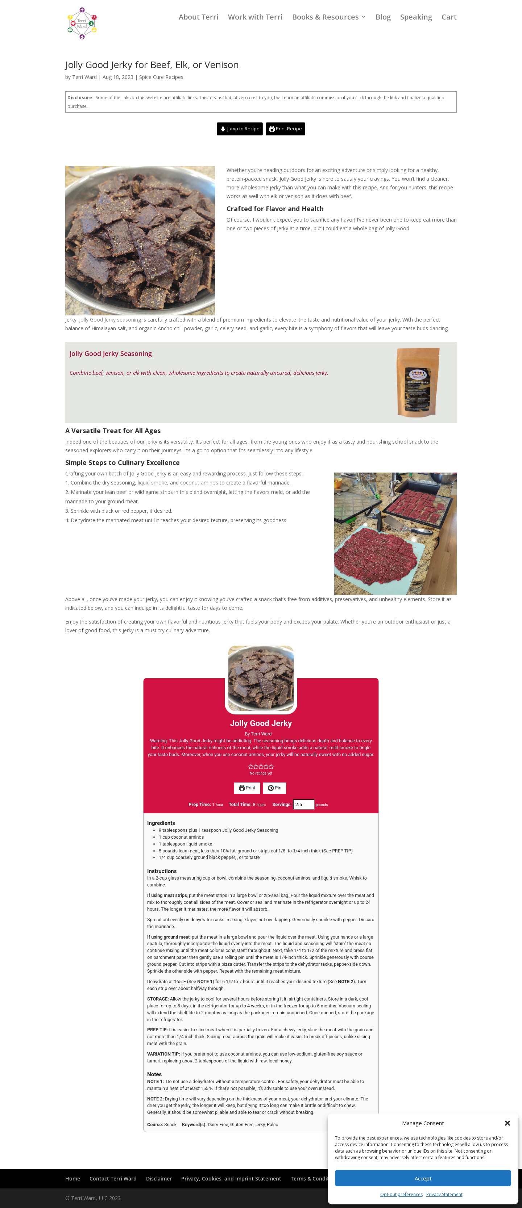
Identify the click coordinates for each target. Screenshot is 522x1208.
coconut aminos (199, 482)
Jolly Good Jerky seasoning (110, 319)
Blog (383, 30)
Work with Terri (255, 30)
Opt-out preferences (401, 1194)
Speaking (416, 30)
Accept (423, 1178)
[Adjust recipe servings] (304, 804)
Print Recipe (285, 129)
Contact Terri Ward (113, 1178)
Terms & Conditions (315, 1178)
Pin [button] (274, 787)
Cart (449, 30)
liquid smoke (152, 482)
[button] (507, 1123)
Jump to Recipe (239, 129)
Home (72, 1178)
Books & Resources (325, 30)
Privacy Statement (444, 1194)
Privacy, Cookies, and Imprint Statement (231, 1178)
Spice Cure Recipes (161, 77)
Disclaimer (159, 1178)
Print (247, 787)
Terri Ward (84, 77)
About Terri (199, 30)
